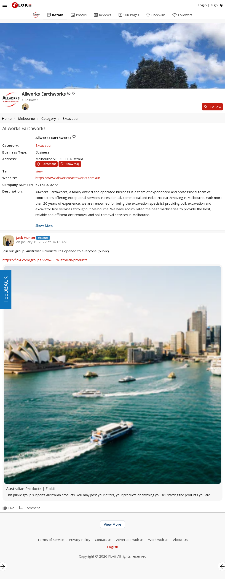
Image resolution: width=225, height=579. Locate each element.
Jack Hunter (25, 237)
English (112, 547)
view (39, 171)
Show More (44, 225)
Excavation (70, 118)
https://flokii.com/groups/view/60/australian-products (45, 260)
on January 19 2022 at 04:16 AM (41, 242)
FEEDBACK (5, 289)
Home (7, 118)
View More (112, 524)
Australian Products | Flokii (30, 488)
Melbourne (26, 118)
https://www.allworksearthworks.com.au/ (67, 177)
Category (48, 118)
